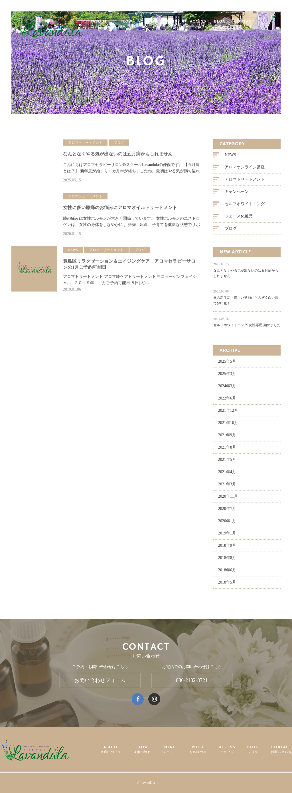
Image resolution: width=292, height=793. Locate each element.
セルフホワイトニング (245, 206)
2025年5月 (227, 363)
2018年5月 (227, 584)
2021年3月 (227, 486)
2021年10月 (228, 425)
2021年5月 (227, 461)
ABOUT (109, 24)
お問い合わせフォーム (100, 680)
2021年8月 (227, 449)
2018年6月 (227, 572)
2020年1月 (227, 523)
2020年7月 (227, 511)
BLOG (232, 24)
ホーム (25, 106)
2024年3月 (227, 388)
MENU (161, 24)
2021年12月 (228, 412)
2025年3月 (227, 376)
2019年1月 (227, 535)
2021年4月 (227, 474)
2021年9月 (227, 437)
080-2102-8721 (192, 680)
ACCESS (210, 24)
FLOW (137, 24)
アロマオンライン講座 (245, 169)
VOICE (185, 24)
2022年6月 (227, 400)
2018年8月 (227, 560)
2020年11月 (228, 498)
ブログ (42, 106)
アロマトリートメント (245, 181)
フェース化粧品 (239, 218)
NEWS (230, 157)
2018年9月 (227, 547)
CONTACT (256, 24)
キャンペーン (237, 193)
